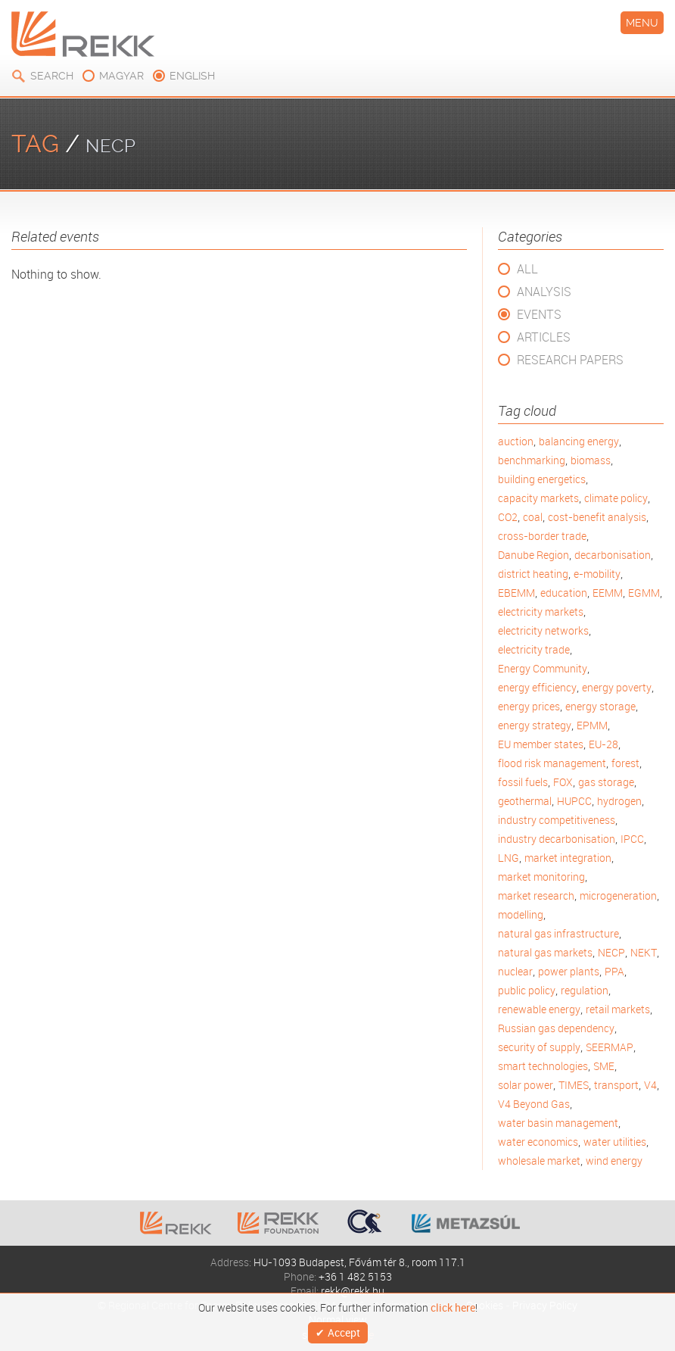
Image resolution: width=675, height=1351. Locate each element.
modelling (520, 914)
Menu (642, 23)
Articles (544, 337)
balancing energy (579, 441)
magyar (121, 76)
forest (625, 763)
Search (51, 76)
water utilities (614, 1141)
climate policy (616, 498)
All (527, 268)
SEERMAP (609, 1047)
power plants (568, 971)
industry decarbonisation (556, 839)
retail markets (618, 1009)
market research (536, 895)
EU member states (540, 744)
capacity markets (538, 498)
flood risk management (552, 763)
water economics (538, 1141)
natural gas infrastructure (558, 933)
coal (533, 517)
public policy (526, 990)
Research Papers (570, 359)
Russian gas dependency (556, 1028)
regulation (584, 990)
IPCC (632, 839)
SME (603, 1066)
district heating (533, 573)
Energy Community (542, 668)
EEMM (608, 592)
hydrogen (619, 801)
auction (515, 441)
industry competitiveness (556, 820)
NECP (611, 952)
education (563, 592)
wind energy (614, 1160)
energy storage (600, 706)
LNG (508, 857)
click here (453, 1303)
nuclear (515, 971)
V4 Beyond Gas (534, 1104)
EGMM (644, 592)
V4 (650, 1085)
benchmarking (531, 460)
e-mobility (597, 573)
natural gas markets (545, 952)
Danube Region (533, 555)
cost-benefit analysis (597, 517)
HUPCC (574, 801)
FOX (563, 782)
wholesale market (539, 1160)
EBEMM (516, 592)
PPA (614, 971)
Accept (344, 1330)
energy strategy (534, 725)
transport (616, 1085)
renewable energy (539, 1009)
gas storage (606, 782)
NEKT (643, 952)
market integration (567, 857)
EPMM (592, 725)
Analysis (544, 291)
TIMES (573, 1085)
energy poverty (617, 687)
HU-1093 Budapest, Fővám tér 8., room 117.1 (359, 1262)
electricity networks (543, 630)
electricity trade (534, 649)
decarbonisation (612, 555)
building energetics (542, 479)
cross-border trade (542, 536)
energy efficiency (537, 687)
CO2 (508, 517)
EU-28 (603, 744)
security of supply (539, 1047)
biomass (591, 460)
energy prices (529, 706)
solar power (525, 1085)
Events (539, 314)
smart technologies (543, 1066)
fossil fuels (523, 782)
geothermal (525, 801)
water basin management (558, 1122)
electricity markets (540, 611)
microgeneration (618, 895)
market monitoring (541, 876)
